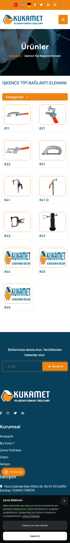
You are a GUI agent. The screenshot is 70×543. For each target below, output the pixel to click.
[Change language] (16, 5)
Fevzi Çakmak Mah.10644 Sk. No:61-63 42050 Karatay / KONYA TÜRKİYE (33, 488)
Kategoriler (17, 97)
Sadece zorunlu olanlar (35, 525)
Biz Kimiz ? (7, 443)
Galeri (4, 457)
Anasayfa (15, 56)
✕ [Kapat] (64, 501)
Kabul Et (35, 536)
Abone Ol (55, 366)
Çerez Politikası (31, 516)
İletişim (5, 464)
